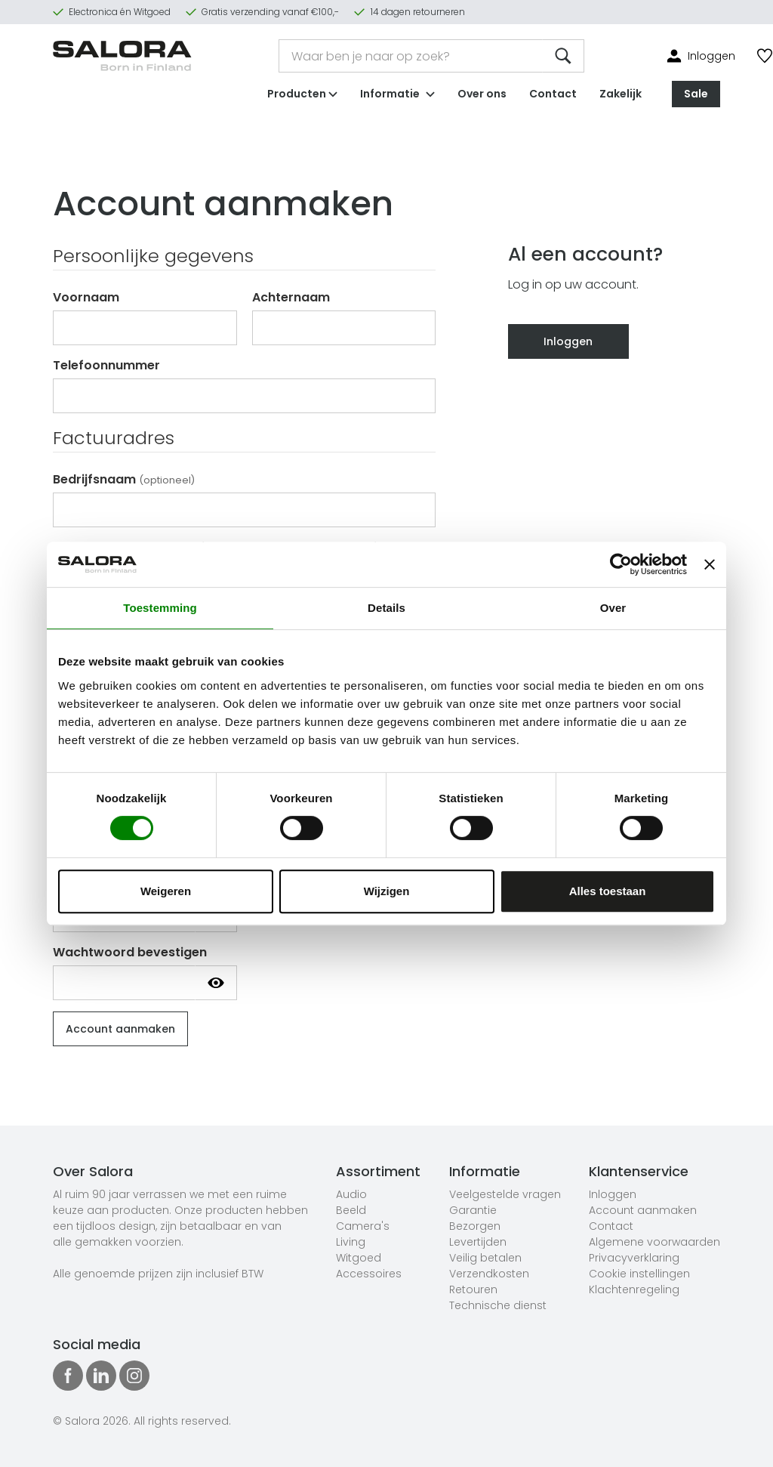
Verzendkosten (489, 1273)
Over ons (482, 93)
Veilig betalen (485, 1257)
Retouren (473, 1289)
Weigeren (165, 891)
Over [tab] (613, 607)
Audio (351, 1194)
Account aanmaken (643, 1210)
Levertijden (478, 1241)
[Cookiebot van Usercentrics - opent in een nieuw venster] (621, 564)
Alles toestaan (607, 891)
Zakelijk (620, 93)
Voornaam (86, 297)
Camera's (363, 1226)
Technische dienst (498, 1305)
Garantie (473, 1210)
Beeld (351, 1210)
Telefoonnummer (106, 365)
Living (350, 1241)
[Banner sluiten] (709, 564)
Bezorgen (474, 1226)
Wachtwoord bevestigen (130, 952)
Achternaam (291, 297)
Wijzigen (387, 891)
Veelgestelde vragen (505, 1194)
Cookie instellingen (639, 1273)
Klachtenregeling (634, 1289)
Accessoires (369, 1273)
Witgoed (358, 1257)
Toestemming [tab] (160, 607)
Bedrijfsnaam (124, 479)
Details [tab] (386, 607)
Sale (696, 93)
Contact (553, 93)
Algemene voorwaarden (654, 1241)
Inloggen (568, 341)
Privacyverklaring (634, 1257)
